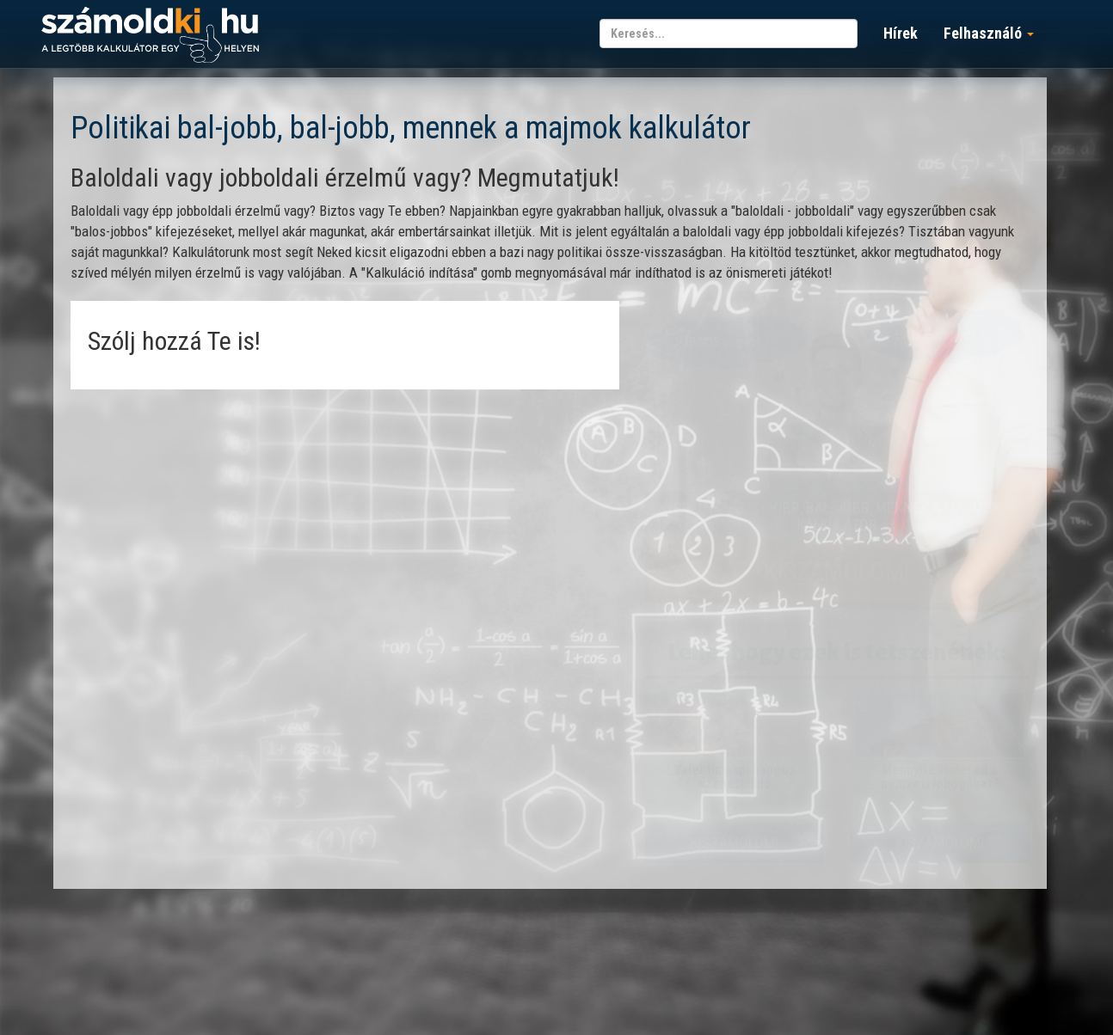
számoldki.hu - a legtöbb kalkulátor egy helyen (150, 35)
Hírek (900, 33)
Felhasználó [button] (989, 33)
